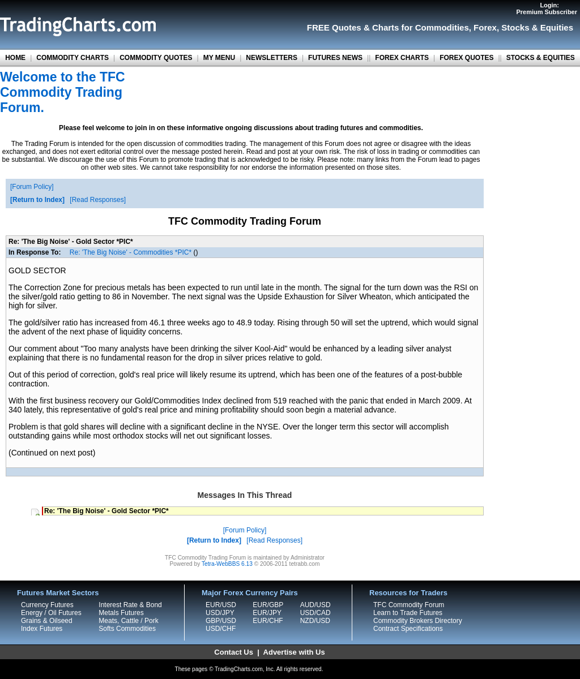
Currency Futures (47, 605)
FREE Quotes (334, 27)
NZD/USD (315, 621)
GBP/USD (221, 621)
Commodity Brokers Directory (417, 621)
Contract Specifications (408, 629)
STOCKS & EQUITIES (540, 58)
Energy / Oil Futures (51, 613)
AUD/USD (315, 605)
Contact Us (233, 652)
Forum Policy (32, 187)
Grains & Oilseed (46, 621)
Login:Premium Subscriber (546, 8)
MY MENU (219, 58)
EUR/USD (221, 605)
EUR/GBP (268, 605)
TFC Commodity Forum (408, 605)
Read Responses (98, 200)
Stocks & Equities (537, 27)
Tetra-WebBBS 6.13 (227, 564)
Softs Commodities (127, 629)
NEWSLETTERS (271, 58)
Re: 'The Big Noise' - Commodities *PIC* (130, 252)
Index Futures (41, 629)
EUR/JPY (267, 613)
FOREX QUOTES (466, 58)
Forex (485, 27)
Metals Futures (121, 613)
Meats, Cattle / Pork (128, 621)
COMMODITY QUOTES (156, 58)
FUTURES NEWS (335, 58)
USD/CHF (221, 629)
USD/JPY (220, 613)
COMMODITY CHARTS (72, 58)
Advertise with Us (294, 652)
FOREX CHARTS (402, 58)
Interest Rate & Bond (130, 605)
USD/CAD (315, 613)
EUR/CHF (268, 621)
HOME (15, 58)
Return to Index (37, 200)
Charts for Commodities (420, 27)
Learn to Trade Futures (407, 613)
